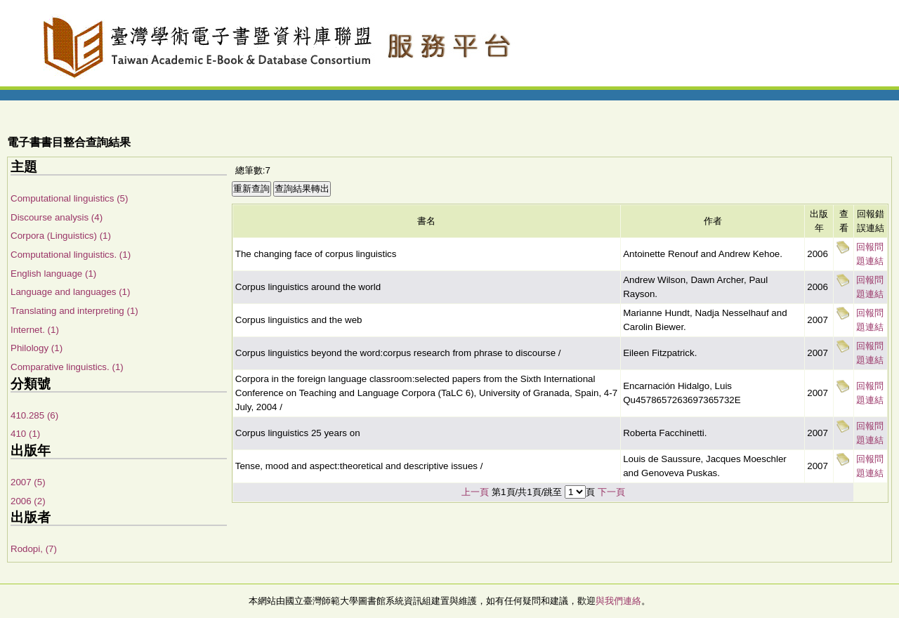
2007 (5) (28, 482)
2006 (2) (28, 501)
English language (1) (53, 273)
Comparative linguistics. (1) (67, 367)
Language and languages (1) (70, 292)
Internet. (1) (35, 329)
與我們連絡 (618, 601)
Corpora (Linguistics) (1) (61, 235)
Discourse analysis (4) (57, 217)
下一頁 (611, 492)
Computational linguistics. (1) (71, 254)
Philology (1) (37, 348)
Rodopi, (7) (34, 549)
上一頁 (475, 492)
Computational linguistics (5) (69, 198)
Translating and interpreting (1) (74, 310)
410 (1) (25, 433)
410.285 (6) (34, 415)
